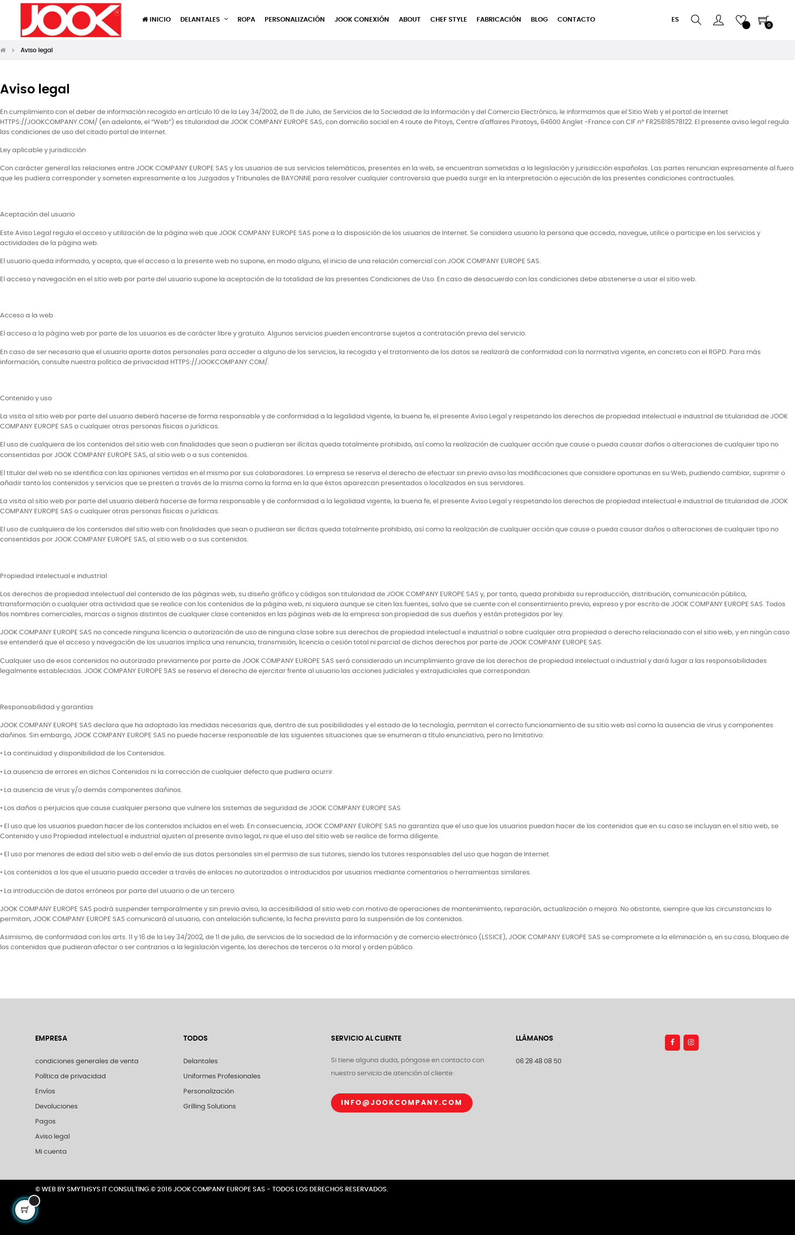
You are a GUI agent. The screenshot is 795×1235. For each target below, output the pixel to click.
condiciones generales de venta (87, 1061)
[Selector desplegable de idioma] (675, 20)
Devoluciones (56, 1106)
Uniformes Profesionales (222, 1076)
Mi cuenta (51, 1152)
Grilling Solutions (209, 1106)
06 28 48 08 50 (538, 1061)
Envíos (45, 1091)
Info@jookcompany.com (402, 1102)
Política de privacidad (70, 1076)
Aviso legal (52, 1137)
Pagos (45, 1121)
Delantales (200, 1061)
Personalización (208, 1091)
